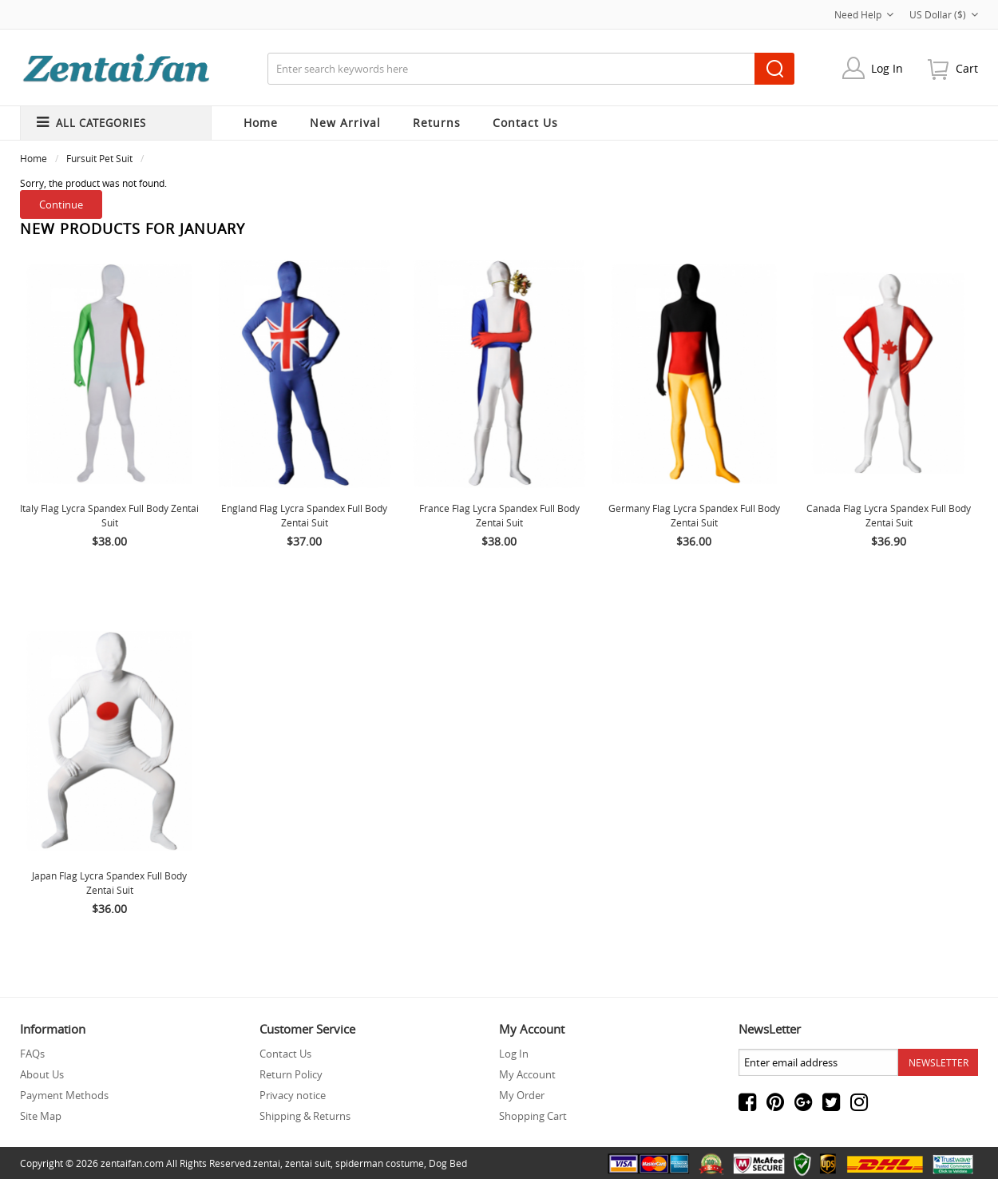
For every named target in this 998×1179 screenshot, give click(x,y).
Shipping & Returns (304, 1116)
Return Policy (291, 1074)
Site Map (40, 1116)
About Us (42, 1074)
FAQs (32, 1053)
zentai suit (308, 1163)
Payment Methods (64, 1095)
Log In (887, 68)
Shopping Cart (533, 1116)
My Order (522, 1095)
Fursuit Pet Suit (99, 158)
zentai (266, 1163)
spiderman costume (379, 1163)
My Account (527, 1074)
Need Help (863, 14)
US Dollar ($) (943, 14)
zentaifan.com (132, 1163)
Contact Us (285, 1053)
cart (967, 68)
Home (261, 122)
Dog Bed (448, 1163)
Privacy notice (292, 1095)
